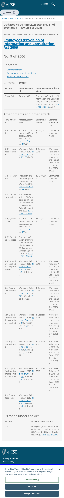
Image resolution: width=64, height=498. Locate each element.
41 (26, 269)
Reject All (32, 487)
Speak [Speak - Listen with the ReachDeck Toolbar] (9, 12)
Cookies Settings (32, 480)
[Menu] (60, 5)
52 (20, 296)
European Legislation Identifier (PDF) (19, 465)
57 (26, 157)
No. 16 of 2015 (26, 153)
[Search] (53, 5)
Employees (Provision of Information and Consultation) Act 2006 (29, 43)
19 (23, 144)
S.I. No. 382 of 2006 (47, 105)
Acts (12, 18)
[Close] (60, 470)
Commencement (14, 69)
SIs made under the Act (18, 76)
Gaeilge (44, 1)
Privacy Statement (11, 458)
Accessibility (8, 461)
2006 (19, 18)
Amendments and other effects (21, 73)
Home (4, 18)
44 (22, 376)
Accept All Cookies (32, 494)
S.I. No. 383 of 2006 (26, 212)
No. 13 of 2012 (26, 141)
